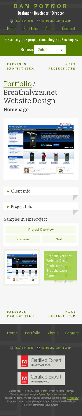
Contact (68, 28)
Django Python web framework (54, 394)
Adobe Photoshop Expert (41, 378)
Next (59, 239)
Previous (22, 239)
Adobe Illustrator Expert (41, 362)
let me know (73, 398)
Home (11, 28)
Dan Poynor (41, 6)
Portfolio (30, 28)
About (50, 28)
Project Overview (41, 229)
